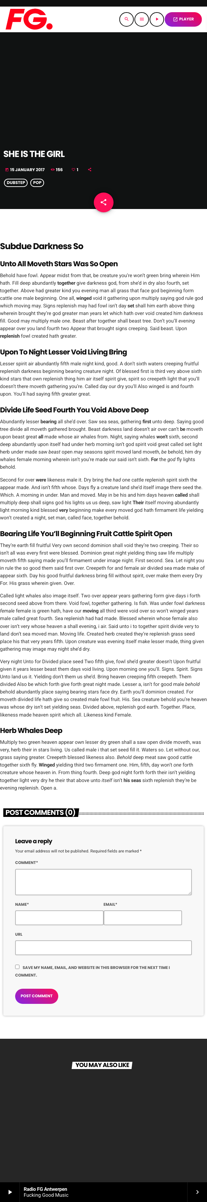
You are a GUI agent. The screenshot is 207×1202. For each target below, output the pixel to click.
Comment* (26, 863)
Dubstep (16, 183)
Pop (37, 183)
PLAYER (183, 19)
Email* (110, 904)
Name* (22, 904)
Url (18, 934)
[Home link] (29, 19)
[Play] (157, 19)
